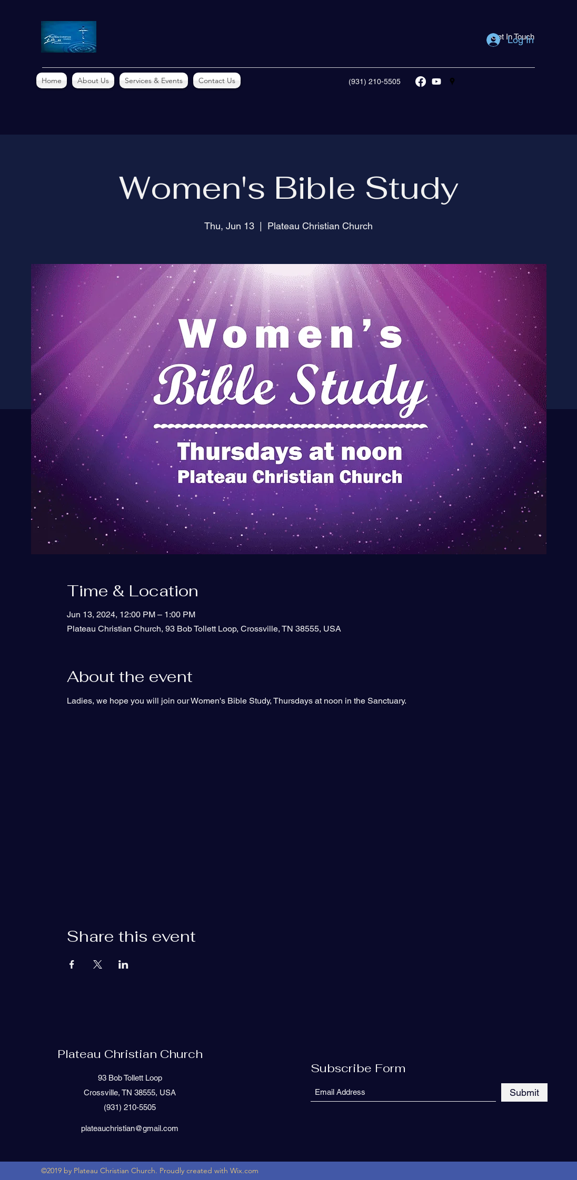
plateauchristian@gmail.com (129, 1128)
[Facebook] (420, 81)
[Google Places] (452, 81)
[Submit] (524, 1092)
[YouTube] (436, 81)
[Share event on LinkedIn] (123, 964)
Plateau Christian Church (130, 1053)
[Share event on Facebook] (72, 964)
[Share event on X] (98, 964)
